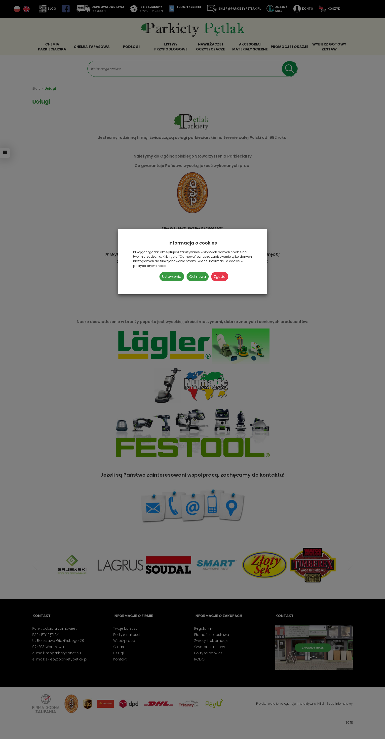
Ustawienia (171, 276)
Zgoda (220, 276)
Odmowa (197, 276)
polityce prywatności (149, 266)
